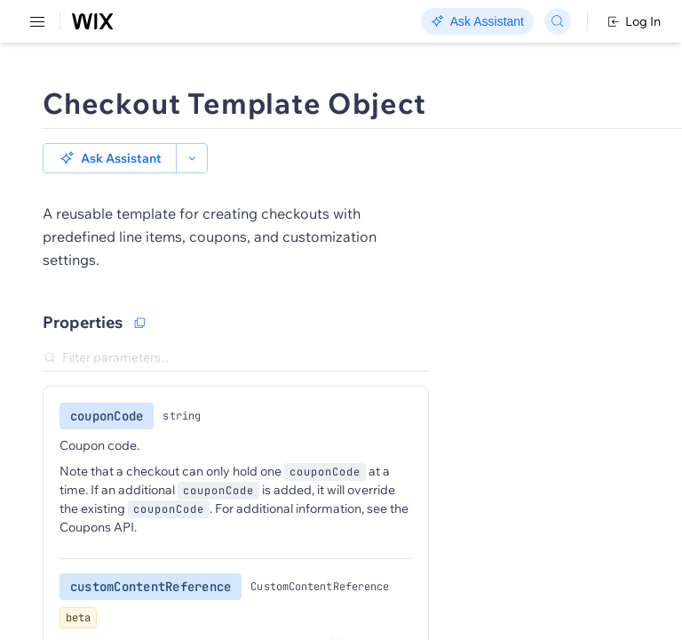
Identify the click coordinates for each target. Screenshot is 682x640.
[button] (110, 158)
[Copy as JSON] (139, 322)
